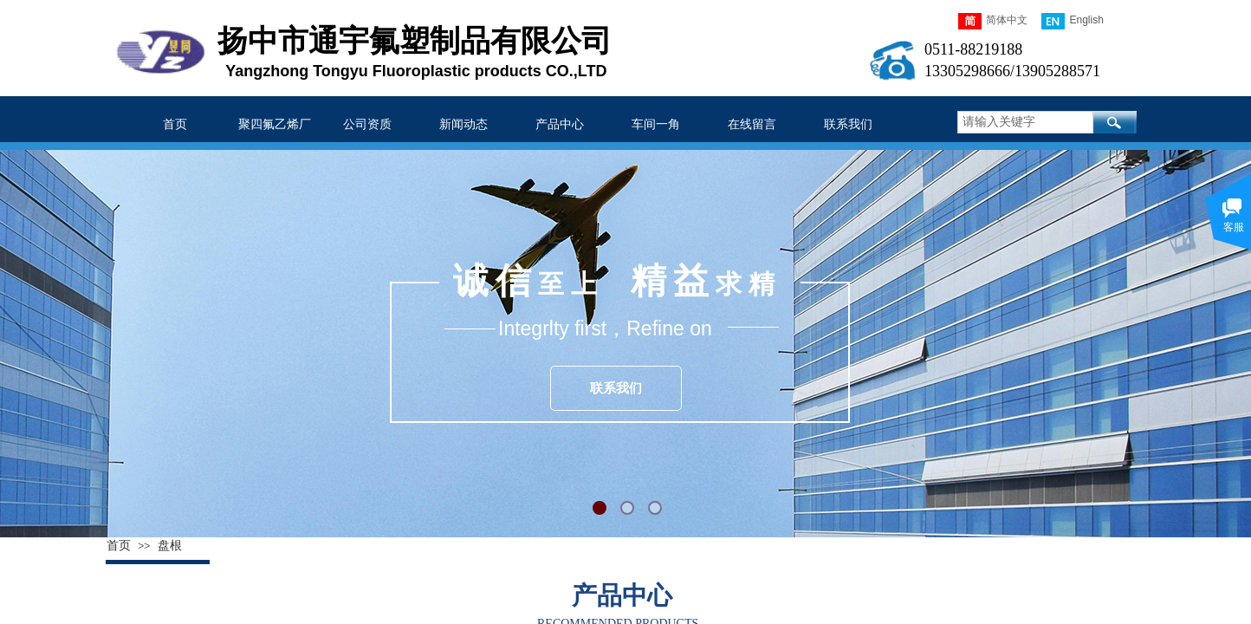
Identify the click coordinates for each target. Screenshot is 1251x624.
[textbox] (1025, 122)
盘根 (170, 545)
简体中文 (992, 21)
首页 (119, 545)
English (1072, 21)
